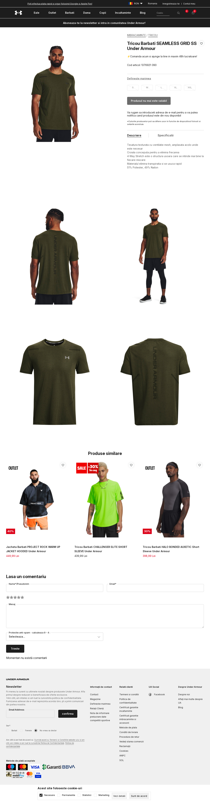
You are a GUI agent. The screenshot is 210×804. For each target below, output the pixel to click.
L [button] (161, 87)
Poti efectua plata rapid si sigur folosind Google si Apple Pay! (60, 3)
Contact (94, 694)
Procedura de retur (129, 737)
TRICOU (153, 35)
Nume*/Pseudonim (19, 584)
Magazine (95, 699)
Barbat (14, 730)
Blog (180, 707)
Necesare (49, 795)
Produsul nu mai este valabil (149, 100)
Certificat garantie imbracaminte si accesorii (128, 719)
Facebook (159, 694)
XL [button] (175, 87)
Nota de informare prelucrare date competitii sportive (100, 717)
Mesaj (12, 604)
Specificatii (166, 135)
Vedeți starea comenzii (131, 741)
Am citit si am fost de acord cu (45, 743)
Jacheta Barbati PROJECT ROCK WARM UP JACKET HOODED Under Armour (33, 549)
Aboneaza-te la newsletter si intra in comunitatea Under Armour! (104, 22)
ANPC (122, 755)
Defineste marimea (100, 703)
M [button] (147, 87)
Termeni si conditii (129, 694)
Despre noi (184, 694)
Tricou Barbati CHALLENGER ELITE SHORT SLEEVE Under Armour (100, 549)
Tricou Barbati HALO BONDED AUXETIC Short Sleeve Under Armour (171, 549)
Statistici (86, 795)
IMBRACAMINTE (136, 35)
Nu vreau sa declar (48, 730)
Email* (112, 584)
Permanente (68, 795)
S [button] (133, 87)
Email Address (16, 709)
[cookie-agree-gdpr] (139, 796)
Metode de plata (128, 727)
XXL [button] (190, 87)
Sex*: (8, 726)
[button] (201, 54)
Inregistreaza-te (171, 3)
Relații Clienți (97, 708)
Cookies (123, 751)
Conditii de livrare (128, 732)
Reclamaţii (124, 746)
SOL (121, 760)
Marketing (104, 795)
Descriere (134, 135)
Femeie (28, 730)
